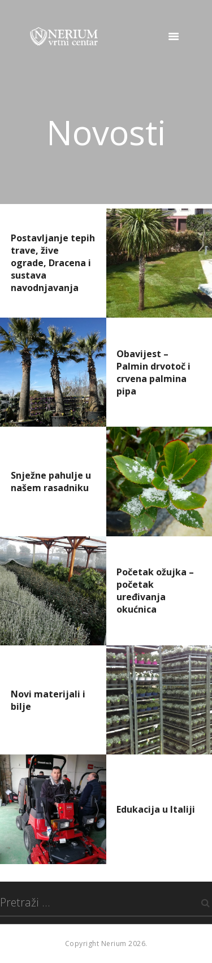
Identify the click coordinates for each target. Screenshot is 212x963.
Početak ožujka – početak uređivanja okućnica (155, 590)
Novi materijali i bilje (48, 700)
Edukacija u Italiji (155, 809)
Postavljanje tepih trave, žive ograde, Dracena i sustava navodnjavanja (53, 263)
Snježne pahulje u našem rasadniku (51, 481)
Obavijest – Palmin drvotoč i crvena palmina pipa (153, 372)
